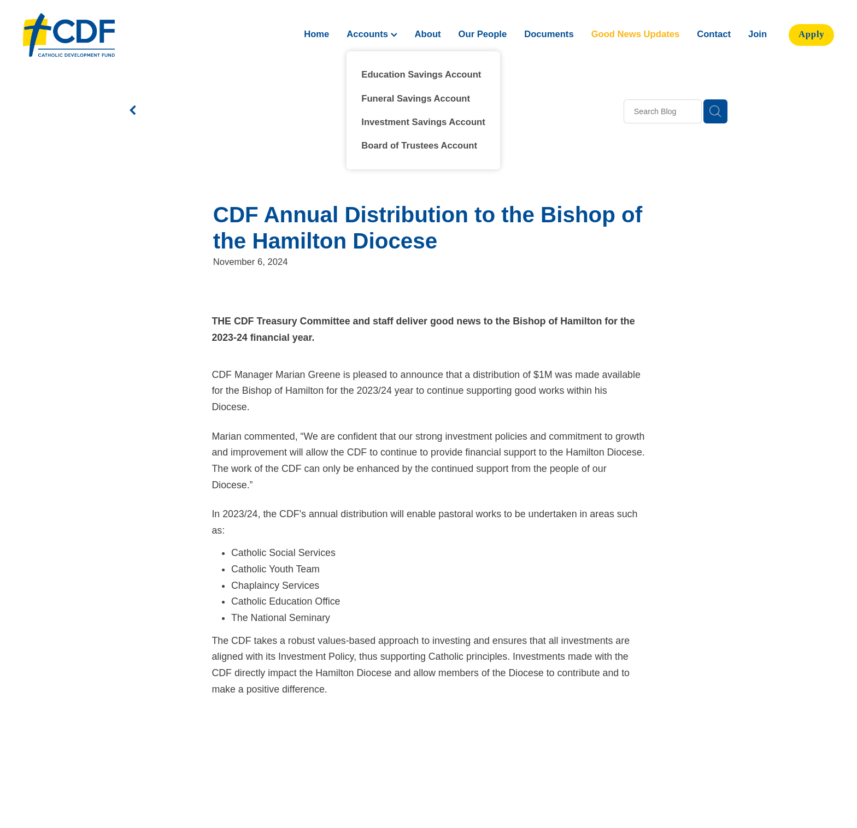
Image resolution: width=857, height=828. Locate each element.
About (428, 34)
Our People (483, 34)
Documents (548, 34)
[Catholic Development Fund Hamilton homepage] (104, 35)
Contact (714, 34)
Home (316, 34)
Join (757, 34)
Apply (812, 34)
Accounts (372, 34)
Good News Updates (635, 34)
